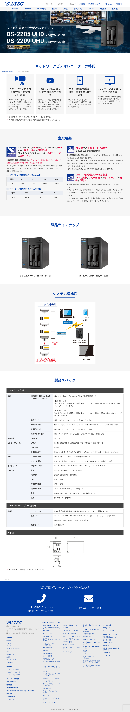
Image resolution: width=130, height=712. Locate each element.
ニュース (8, 643)
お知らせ (71, 4)
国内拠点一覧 (10, 654)
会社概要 (8, 640)
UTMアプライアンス (49, 702)
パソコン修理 (67, 642)
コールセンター (108, 655)
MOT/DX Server (48, 636)
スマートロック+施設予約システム (91, 630)
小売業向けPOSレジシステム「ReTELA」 (91, 665)
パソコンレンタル (68, 644)
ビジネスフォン (48, 633)
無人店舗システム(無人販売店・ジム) (92, 643)
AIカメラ (91, 9)
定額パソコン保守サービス (71, 636)
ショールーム (10, 662)
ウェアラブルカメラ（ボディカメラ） (51, 674)
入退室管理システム (89, 634)
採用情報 (82, 4)
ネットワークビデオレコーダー (51, 698)
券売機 (85, 651)
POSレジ (86, 653)
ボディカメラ (78, 9)
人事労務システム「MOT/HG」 (49, 644)
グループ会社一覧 (11, 660)
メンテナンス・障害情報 (13, 649)
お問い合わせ (108, 4)
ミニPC (65, 628)
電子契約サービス (49, 659)
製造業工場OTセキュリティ (111, 637)
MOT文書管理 (47, 656)
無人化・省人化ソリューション (91, 626)
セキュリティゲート (49, 681)
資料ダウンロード (56, 622)
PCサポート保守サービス (71, 633)
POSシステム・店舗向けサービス (91, 647)
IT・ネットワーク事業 (12, 669)
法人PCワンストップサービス (72, 648)
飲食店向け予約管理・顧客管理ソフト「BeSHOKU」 (91, 661)
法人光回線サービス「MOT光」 (52, 662)
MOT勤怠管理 (47, 648)
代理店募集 (118, 4)
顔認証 (65, 9)
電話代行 (54, 9)
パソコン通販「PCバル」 (71, 639)
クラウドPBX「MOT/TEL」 (52, 628)
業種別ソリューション (110, 634)
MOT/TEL (15, 9)
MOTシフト (47, 650)
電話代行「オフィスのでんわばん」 (51, 639)
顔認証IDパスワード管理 (51, 678)
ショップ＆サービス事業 (13, 672)
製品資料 (103, 9)
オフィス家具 (107, 625)
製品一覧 (49, 4)
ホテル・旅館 (107, 640)
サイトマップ (10, 699)
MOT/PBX (28, 9)
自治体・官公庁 (108, 642)
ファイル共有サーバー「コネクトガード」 (51, 684)
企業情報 (60, 4)
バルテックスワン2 (49, 695)
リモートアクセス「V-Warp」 (50, 691)
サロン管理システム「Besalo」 (89, 657)
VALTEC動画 (41, 9)
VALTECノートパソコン (70, 631)
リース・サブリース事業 (13, 675)
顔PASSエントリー (89, 639)
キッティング (67, 652)
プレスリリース (10, 646)
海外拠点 (8, 657)
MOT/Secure (47, 688)
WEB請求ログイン (94, 4)
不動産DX (106, 645)
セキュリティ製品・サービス (51, 667)
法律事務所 (106, 652)
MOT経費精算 (47, 653)
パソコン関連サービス (70, 625)
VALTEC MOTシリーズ (50, 625)
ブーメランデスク (108, 631)
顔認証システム (88, 636)
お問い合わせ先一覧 (89, 608)
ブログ (8, 651)
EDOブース (106, 628)
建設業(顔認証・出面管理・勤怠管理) (111, 649)
